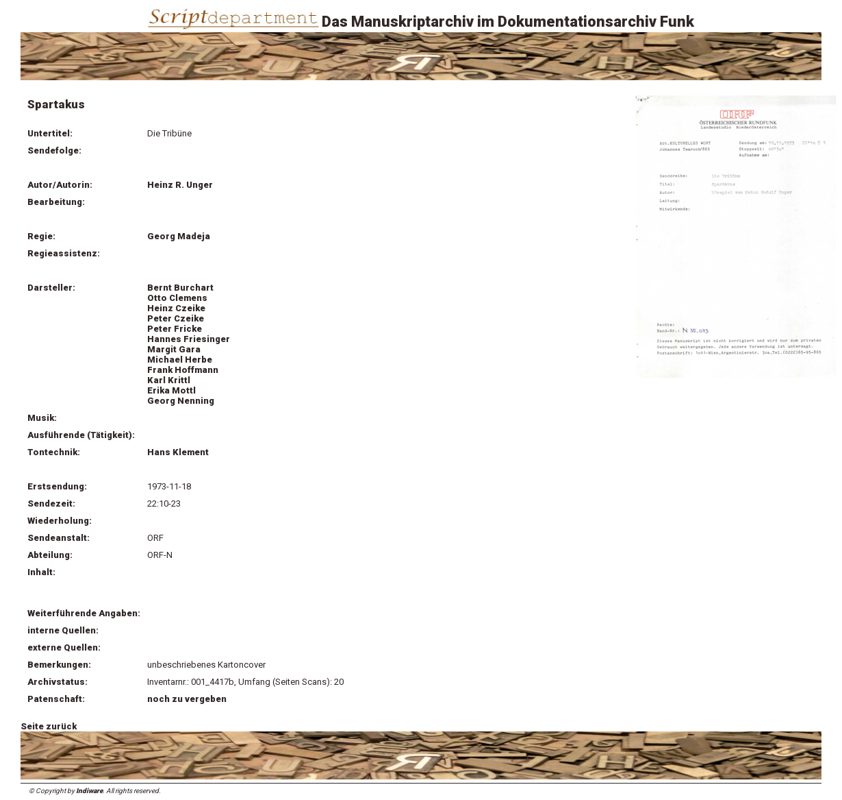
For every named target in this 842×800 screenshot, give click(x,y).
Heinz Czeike (176, 308)
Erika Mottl (171, 390)
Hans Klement (178, 452)
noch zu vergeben (187, 699)
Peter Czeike (175, 318)
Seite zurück (49, 726)
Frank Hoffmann (182, 370)
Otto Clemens (177, 298)
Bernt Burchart (180, 287)
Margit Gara (174, 349)
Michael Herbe (179, 359)
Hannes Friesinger (188, 339)
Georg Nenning (180, 401)
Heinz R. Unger (180, 185)
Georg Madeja (178, 236)
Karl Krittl (168, 380)
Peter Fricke (174, 329)
